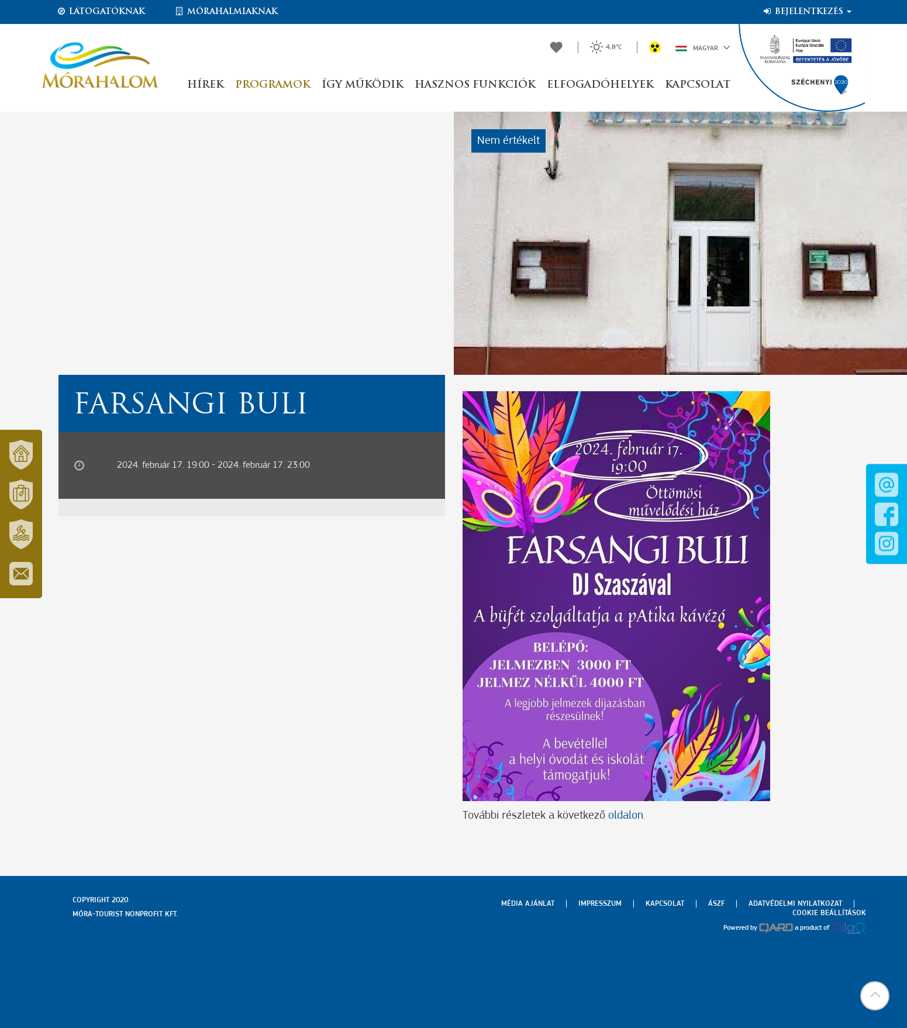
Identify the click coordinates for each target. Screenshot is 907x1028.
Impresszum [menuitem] (600, 904)
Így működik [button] (362, 85)
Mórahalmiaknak (226, 11)
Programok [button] (272, 85)
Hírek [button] (205, 85)
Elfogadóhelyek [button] (600, 85)
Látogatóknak (100, 11)
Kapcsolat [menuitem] (665, 904)
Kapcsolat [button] (697, 85)
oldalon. (625, 816)
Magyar (702, 47)
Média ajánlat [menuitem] (527, 904)
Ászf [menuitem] (716, 904)
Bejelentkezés (806, 11)
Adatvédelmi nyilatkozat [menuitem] (795, 904)
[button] (874, 995)
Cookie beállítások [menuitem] (829, 913)
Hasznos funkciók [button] (475, 85)
